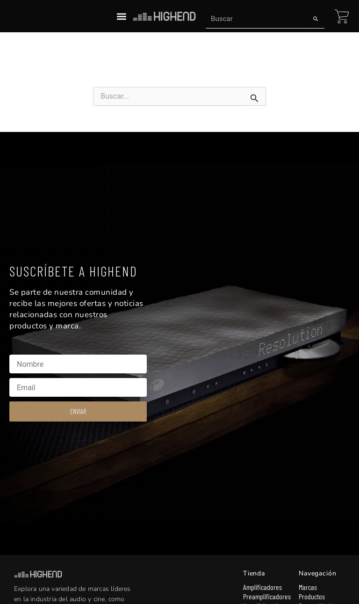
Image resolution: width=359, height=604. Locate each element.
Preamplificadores (266, 596)
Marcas (308, 586)
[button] (121, 16)
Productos (312, 596)
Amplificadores (262, 586)
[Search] (315, 18)
